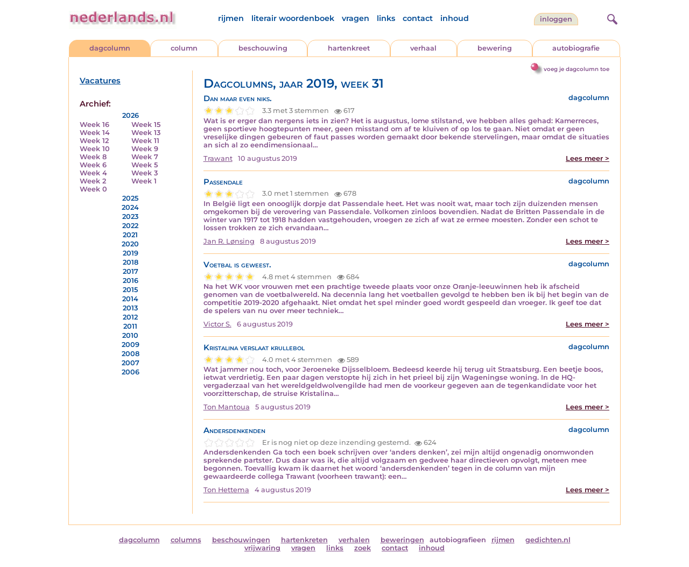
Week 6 (93, 165)
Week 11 (145, 141)
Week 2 (93, 181)
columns (186, 540)
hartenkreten (304, 540)
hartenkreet (349, 48)
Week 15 (145, 125)
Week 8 (93, 157)
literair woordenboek (292, 18)
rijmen (231, 18)
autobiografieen (458, 540)
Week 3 (144, 173)
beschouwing (262, 48)
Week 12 (94, 141)
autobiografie (576, 48)
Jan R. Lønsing (229, 241)
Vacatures (100, 81)
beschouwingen (241, 540)
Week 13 (145, 133)
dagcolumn (109, 48)
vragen (355, 18)
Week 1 (144, 181)
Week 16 (94, 125)
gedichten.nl (548, 540)
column (184, 48)
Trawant (218, 158)
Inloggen (556, 19)
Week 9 (144, 149)
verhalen (354, 540)
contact (418, 18)
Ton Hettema (226, 490)
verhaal (423, 48)
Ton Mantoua (226, 407)
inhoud (454, 18)
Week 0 (93, 189)
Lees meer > (587, 158)
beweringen (402, 540)
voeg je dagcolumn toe (576, 69)
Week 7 (144, 157)
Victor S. (217, 324)
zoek (362, 548)
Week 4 (93, 173)
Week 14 (95, 133)
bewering (494, 48)
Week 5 (144, 165)
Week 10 (95, 149)
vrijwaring (262, 548)
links (386, 18)
